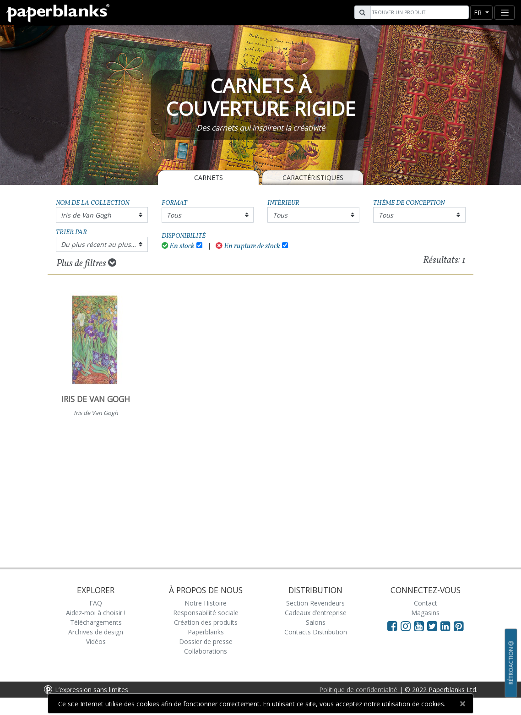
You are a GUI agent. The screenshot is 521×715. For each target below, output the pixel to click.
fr (478, 12)
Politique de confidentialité (358, 689)
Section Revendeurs (315, 603)
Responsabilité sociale (206, 612)
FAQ (95, 603)
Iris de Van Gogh (86, 215)
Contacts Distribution (315, 632)
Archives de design (95, 632)
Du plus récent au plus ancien (104, 244)
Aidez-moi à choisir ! (95, 612)
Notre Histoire (206, 603)
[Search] (418, 12)
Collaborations (205, 651)
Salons (316, 622)
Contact (425, 603)
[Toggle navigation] (504, 12)
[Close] (462, 703)
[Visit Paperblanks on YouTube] (420, 625)
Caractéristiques (312, 177)
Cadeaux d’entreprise (316, 612)
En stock (178, 246)
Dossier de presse (206, 641)
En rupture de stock (248, 246)
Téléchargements (96, 622)
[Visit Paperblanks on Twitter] (433, 625)
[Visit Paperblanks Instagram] (406, 625)
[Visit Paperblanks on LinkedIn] (447, 625)
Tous (174, 215)
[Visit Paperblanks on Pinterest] (459, 625)
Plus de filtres (86, 263)
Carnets (208, 177)
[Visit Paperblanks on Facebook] (392, 625)
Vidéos (96, 641)
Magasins (425, 612)
